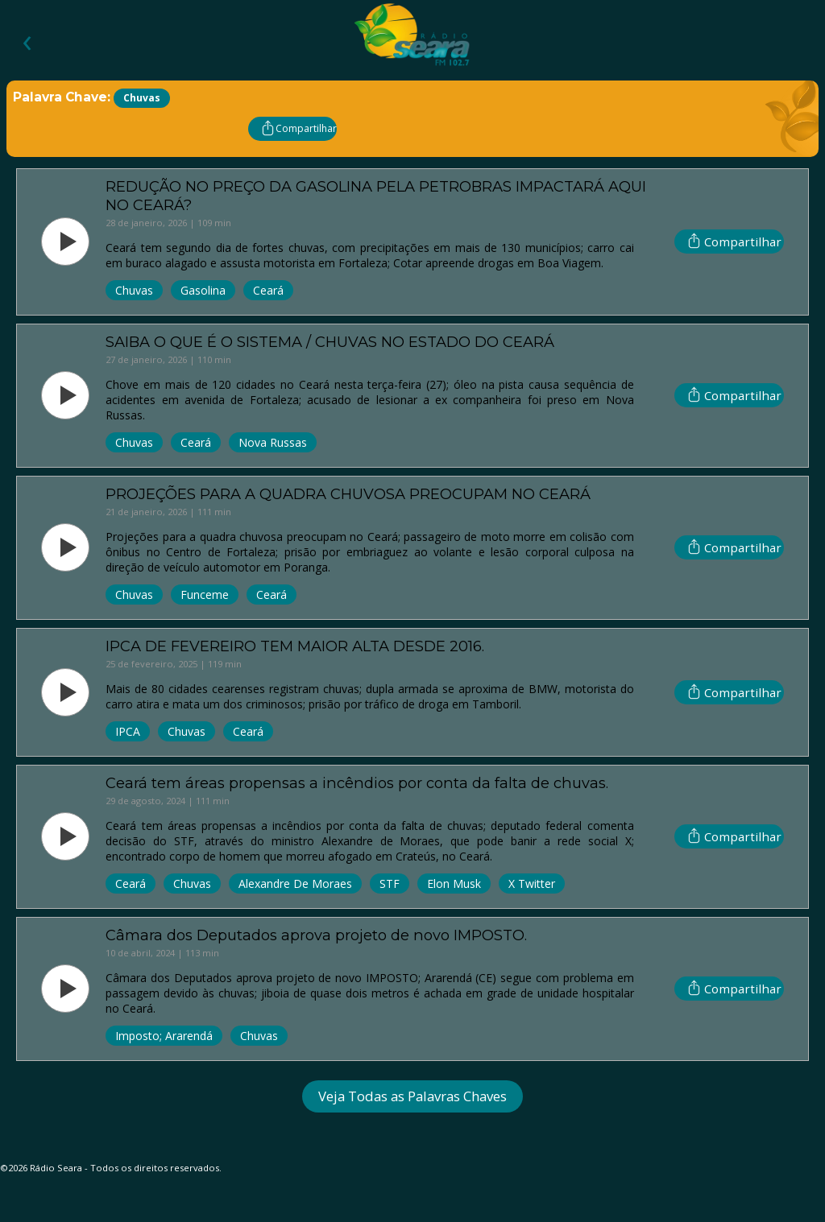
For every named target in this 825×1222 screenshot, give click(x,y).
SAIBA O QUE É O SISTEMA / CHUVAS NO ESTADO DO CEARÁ (330, 341)
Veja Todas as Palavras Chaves (412, 1096)
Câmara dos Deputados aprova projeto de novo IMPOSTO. (316, 935)
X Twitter (531, 883)
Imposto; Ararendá (164, 1035)
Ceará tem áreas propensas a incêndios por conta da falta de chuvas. (357, 783)
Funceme (204, 594)
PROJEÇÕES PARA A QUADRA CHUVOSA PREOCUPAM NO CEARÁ (348, 494)
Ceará (268, 290)
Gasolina (203, 290)
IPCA (127, 731)
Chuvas (134, 290)
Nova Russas (272, 442)
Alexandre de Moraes (295, 883)
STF (389, 883)
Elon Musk (454, 883)
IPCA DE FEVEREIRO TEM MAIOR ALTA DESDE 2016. (295, 646)
